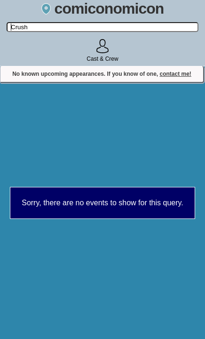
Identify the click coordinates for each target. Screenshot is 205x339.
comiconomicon (102, 8)
